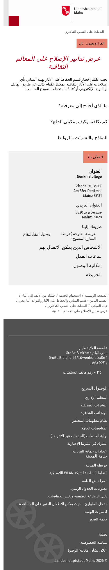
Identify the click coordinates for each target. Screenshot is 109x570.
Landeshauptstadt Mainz (71, 560)
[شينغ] (30, 327)
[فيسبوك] (89, 327)
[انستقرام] (81, 327)
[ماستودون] (73, 327)
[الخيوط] (47, 327)
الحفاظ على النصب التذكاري (80, 32)
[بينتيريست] (64, 327)
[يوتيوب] (56, 327)
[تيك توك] (21, 327)
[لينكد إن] (38, 327)
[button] (54, 106)
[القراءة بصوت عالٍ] (88, 43)
